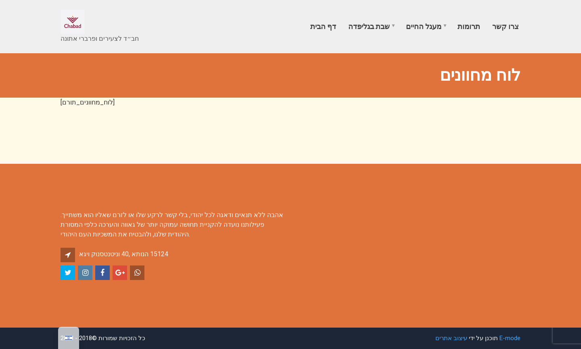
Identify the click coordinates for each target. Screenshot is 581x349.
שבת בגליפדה (369, 26)
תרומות (469, 26)
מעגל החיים (423, 26)
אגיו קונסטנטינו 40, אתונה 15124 (123, 254)
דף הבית (323, 26)
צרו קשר (505, 26)
